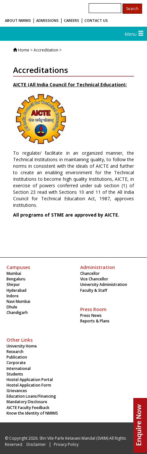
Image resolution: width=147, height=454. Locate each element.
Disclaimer (36, 444)
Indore (13, 296)
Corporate (16, 362)
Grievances (17, 390)
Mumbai (14, 273)
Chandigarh (17, 312)
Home (23, 50)
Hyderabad (16, 290)
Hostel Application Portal (30, 379)
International (19, 368)
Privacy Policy (66, 444)
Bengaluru (16, 279)
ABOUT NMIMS (18, 20)
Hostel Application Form (29, 385)
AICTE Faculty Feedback (28, 407)
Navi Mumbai (18, 301)
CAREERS (71, 20)
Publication (17, 357)
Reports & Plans (95, 321)
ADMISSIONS (47, 20)
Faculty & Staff (93, 290)
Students (15, 374)
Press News (91, 315)
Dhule (12, 307)
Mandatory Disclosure (27, 401)
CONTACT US (96, 20)
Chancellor (90, 273)
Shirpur (13, 284)
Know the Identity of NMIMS (32, 413)
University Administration (103, 284)
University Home (22, 346)
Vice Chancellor (94, 279)
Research (15, 351)
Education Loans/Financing (31, 396)
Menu (134, 34)
